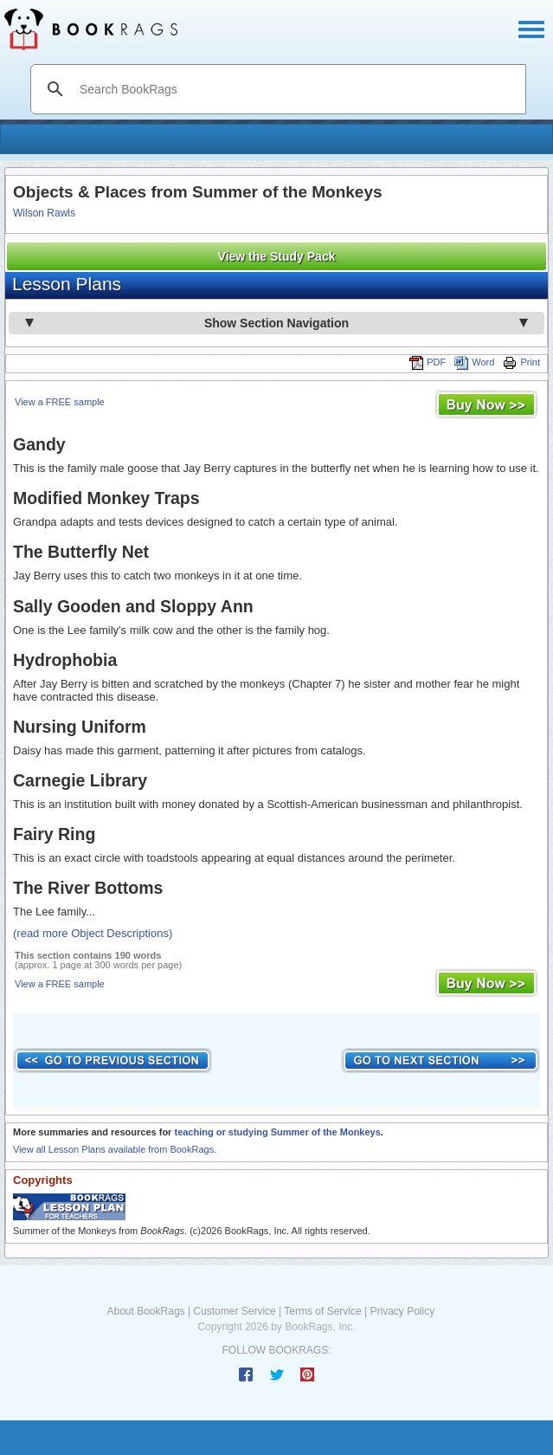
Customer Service (234, 1311)
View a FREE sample (60, 402)
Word (474, 362)
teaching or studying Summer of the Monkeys (277, 1132)
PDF (427, 362)
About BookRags (146, 1311)
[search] (296, 89)
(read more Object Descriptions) (92, 933)
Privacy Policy (402, 1311)
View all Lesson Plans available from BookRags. (114, 1149)
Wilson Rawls (44, 213)
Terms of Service (322, 1311)
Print (521, 362)
